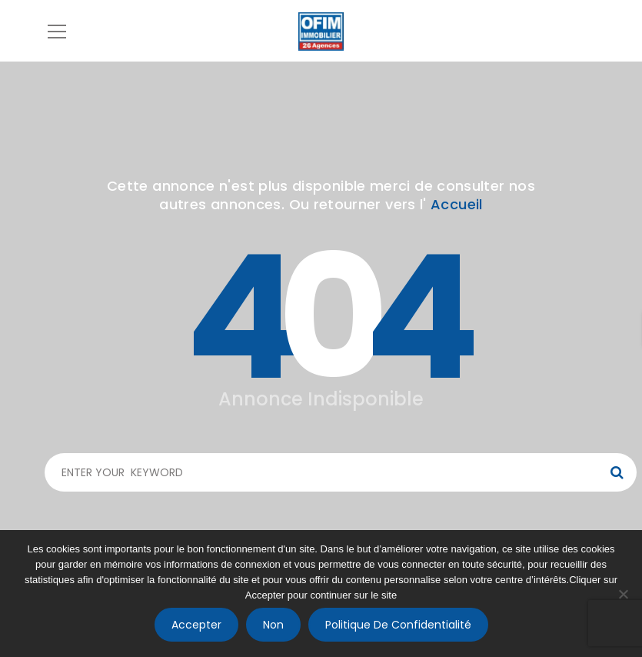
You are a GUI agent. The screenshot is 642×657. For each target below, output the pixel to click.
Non (273, 624)
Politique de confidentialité (398, 624)
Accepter (196, 624)
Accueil (457, 204)
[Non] (622, 594)
